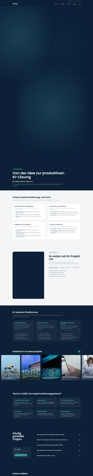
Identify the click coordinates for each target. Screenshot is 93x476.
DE (76, 1)
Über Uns (75, 4)
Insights (69, 4)
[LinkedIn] (79, 1)
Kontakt (72, 1)
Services (57, 4)
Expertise (63, 4)
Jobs (69, 1)
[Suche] (79, 4)
